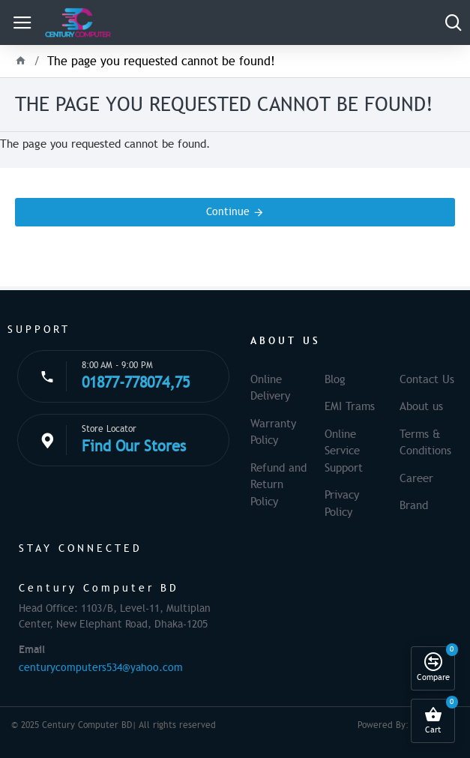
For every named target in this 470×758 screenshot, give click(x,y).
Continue (228, 211)
